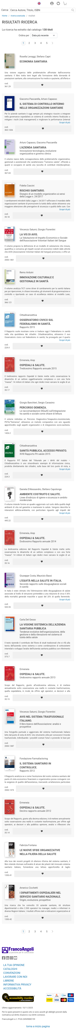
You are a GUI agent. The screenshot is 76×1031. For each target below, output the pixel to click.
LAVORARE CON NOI (15, 976)
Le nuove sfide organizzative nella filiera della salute (40, 852)
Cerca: (5, 10)
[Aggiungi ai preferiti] (42, 85)
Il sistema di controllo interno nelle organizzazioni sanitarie (42, 105)
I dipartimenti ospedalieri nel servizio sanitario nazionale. (40, 894)
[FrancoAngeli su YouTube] (15, 958)
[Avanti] (52, 43)
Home (4, 16)
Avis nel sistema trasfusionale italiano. (42, 718)
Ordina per (24, 35)
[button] (38, 3)
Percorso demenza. (33, 407)
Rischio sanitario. (32, 190)
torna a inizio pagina (38, 1026)
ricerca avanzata (18, 16)
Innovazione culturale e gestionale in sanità (37, 279)
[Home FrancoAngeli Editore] (13, 4)
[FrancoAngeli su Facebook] (3, 958)
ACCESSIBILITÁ (12, 988)
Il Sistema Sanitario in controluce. (35, 765)
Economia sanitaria (33, 61)
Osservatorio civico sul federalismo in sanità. (36, 321)
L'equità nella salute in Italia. (41, 580)
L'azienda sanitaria (33, 147)
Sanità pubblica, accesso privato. (43, 450)
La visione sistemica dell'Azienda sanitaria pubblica (43, 626)
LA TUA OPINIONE (14, 965)
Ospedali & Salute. (32, 365)
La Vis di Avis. (29, 234)
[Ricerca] (72, 10)
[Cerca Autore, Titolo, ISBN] (39, 10)
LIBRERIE (8, 980)
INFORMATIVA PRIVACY (17, 984)
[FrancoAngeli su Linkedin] (7, 958)
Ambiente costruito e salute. (40, 494)
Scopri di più (64, 122)
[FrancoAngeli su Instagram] (11, 958)
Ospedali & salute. (32, 807)
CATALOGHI (10, 969)
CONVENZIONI (11, 972)
